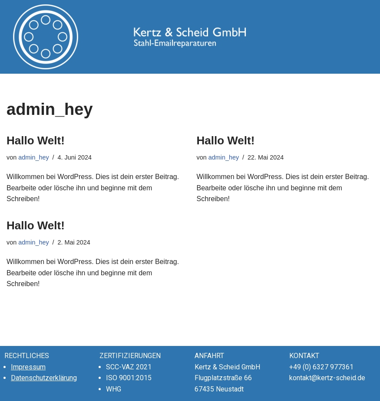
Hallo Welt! (36, 140)
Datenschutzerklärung (44, 378)
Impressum (28, 367)
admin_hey (33, 157)
